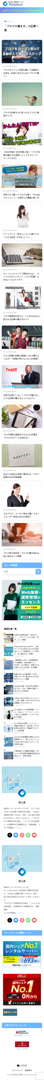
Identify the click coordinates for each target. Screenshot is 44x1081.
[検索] (38, 575)
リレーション (22, 5)
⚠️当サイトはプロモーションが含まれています (22, 14)
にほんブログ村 (22, 1053)
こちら (18, 832)
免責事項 (28, 1074)
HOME (22, 1069)
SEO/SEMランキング (22, 1039)
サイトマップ (17, 1074)
